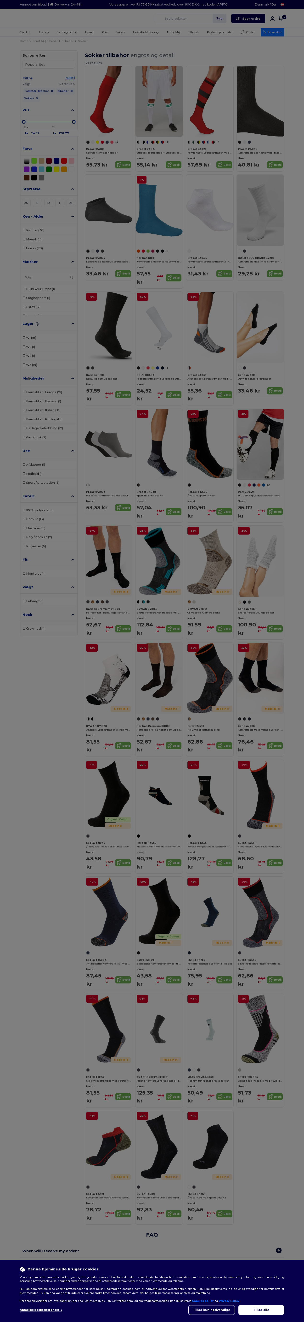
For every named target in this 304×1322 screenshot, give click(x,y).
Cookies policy (203, 1301)
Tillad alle (261, 1310)
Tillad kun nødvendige (211, 1310)
